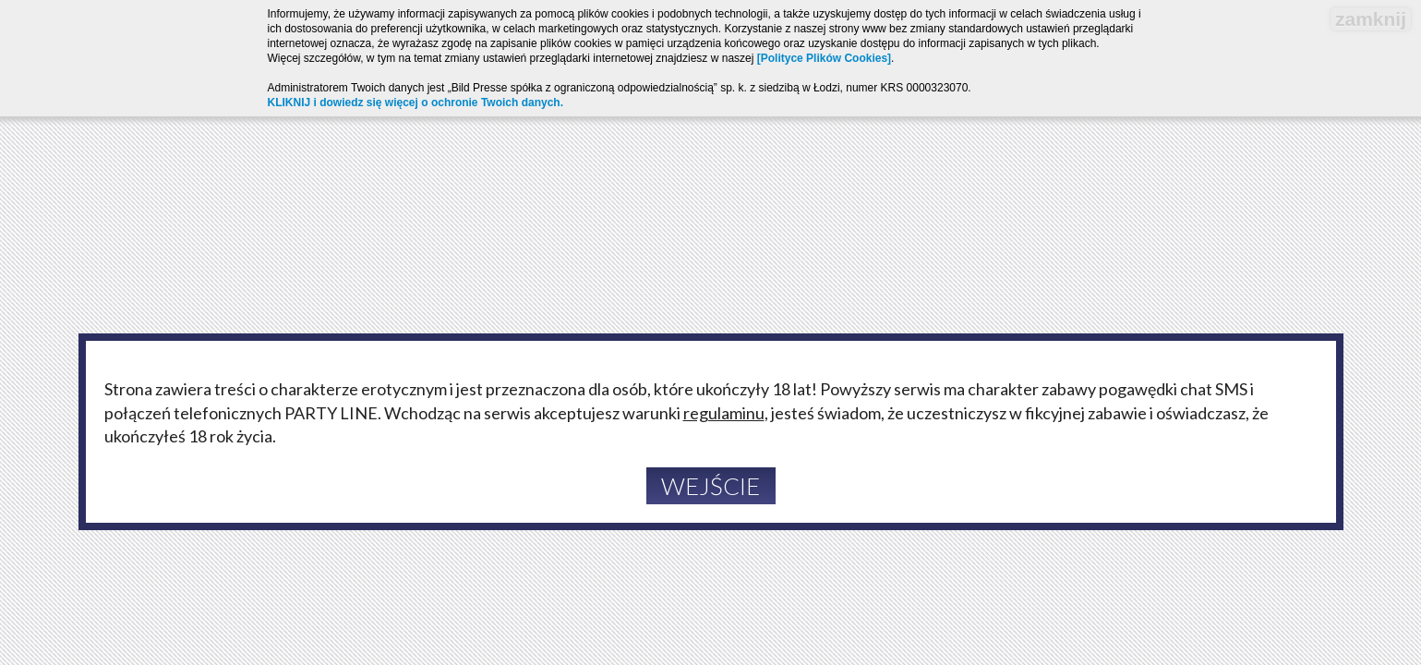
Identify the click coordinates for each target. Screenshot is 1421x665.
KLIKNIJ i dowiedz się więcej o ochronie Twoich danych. (416, 102)
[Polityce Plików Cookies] (824, 58)
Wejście (710, 486)
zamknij (1370, 19)
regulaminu (724, 413)
